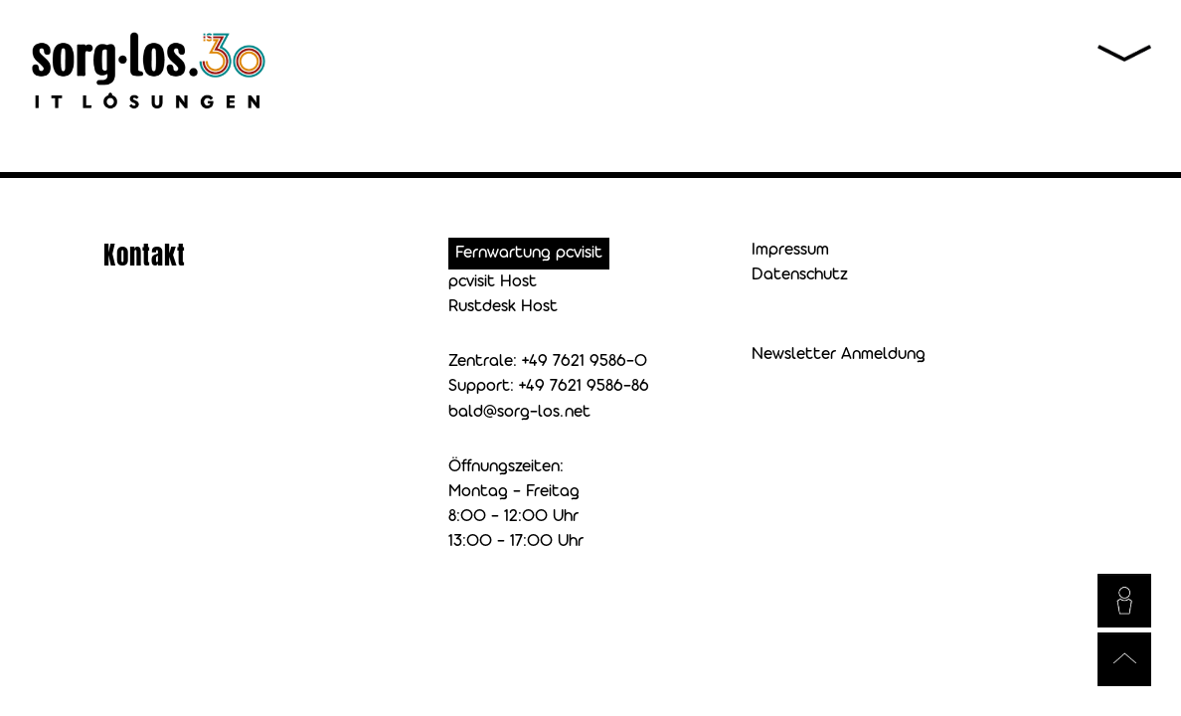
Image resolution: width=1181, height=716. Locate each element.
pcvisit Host (492, 281)
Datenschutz (800, 275)
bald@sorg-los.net (519, 412)
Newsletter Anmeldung (839, 354)
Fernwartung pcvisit (528, 253)
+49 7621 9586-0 (584, 361)
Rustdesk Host (503, 306)
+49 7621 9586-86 (584, 386)
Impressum (790, 250)
